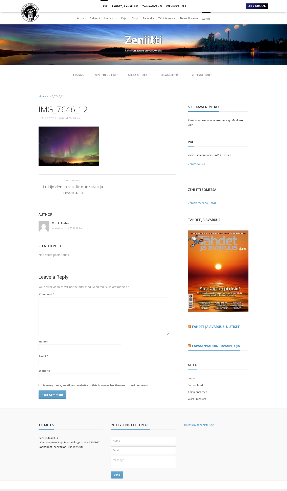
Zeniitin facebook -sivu (202, 203)
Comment (46, 294)
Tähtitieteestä (166, 18)
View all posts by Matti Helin (68, 227)
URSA (104, 4)
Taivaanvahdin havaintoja (216, 346)
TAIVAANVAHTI (152, 6)
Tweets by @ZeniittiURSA (199, 425)
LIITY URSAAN (257, 6)
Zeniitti (143, 39)
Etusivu (81, 18)
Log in (191, 378)
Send (117, 474)
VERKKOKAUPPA (176, 6)
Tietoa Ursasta (189, 18)
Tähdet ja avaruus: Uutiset (216, 327)
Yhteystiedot (202, 75)
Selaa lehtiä (171, 75)
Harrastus (110, 18)
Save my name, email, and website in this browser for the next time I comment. (95, 385)
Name (44, 341)
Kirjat (124, 18)
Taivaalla (148, 18)
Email (43, 356)
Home (42, 96)
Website (44, 371)
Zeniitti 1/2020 (196, 164)
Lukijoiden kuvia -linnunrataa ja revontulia (73, 189)
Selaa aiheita (139, 75)
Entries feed (195, 385)
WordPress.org (197, 399)
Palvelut (95, 18)
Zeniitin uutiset (106, 75)
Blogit (135, 18)
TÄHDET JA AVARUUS (125, 6)
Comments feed (197, 392)
